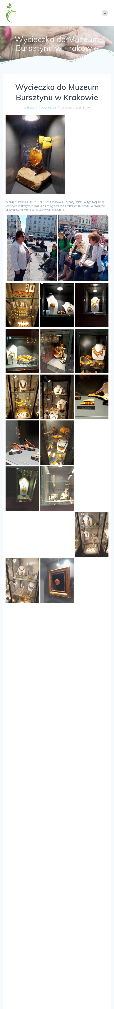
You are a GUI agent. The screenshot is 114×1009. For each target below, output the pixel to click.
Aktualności (49, 107)
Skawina (32, 107)
